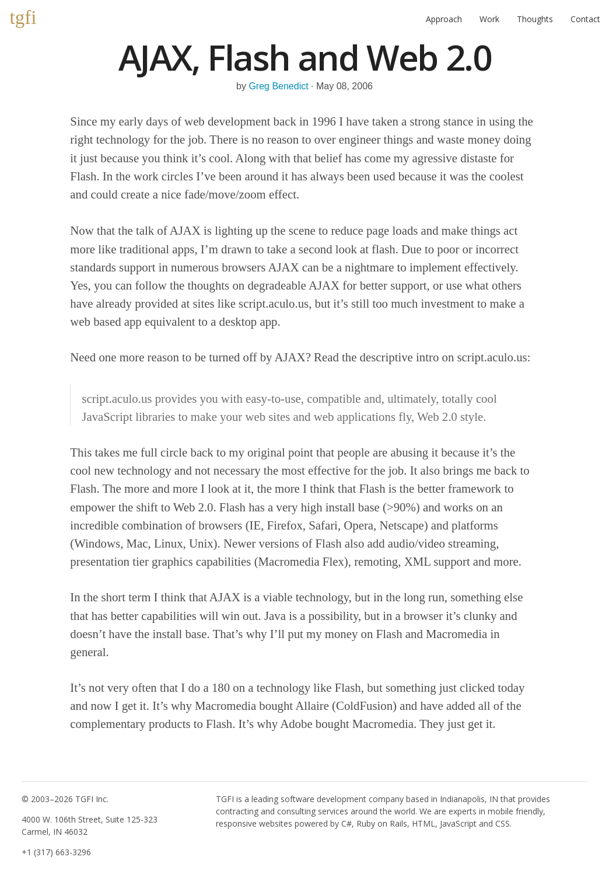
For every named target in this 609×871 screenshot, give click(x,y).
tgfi (23, 17)
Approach (444, 19)
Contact (585, 19)
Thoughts (535, 19)
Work (489, 19)
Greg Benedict (278, 86)
